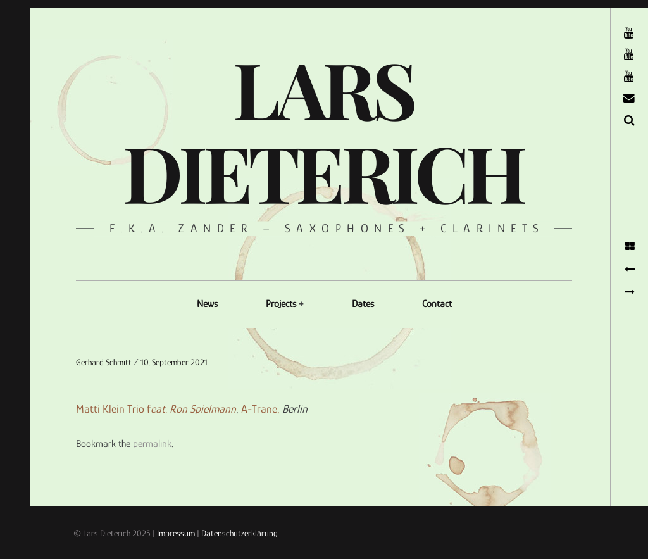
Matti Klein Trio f (156, 409)
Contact (437, 304)
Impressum (176, 533)
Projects (281, 304)
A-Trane (259, 409)
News (207, 304)
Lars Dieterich (323, 129)
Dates (363, 304)
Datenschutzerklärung (239, 533)
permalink (152, 443)
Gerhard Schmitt (105, 362)
